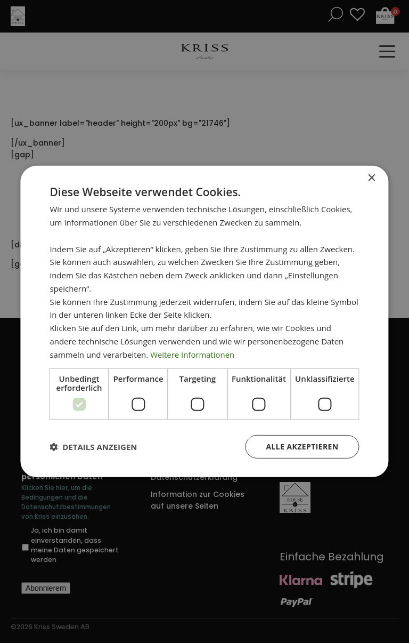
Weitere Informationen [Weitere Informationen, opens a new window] (192, 354)
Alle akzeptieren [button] (302, 446)
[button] (93, 447)
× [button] (371, 178)
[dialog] (204, 321)
